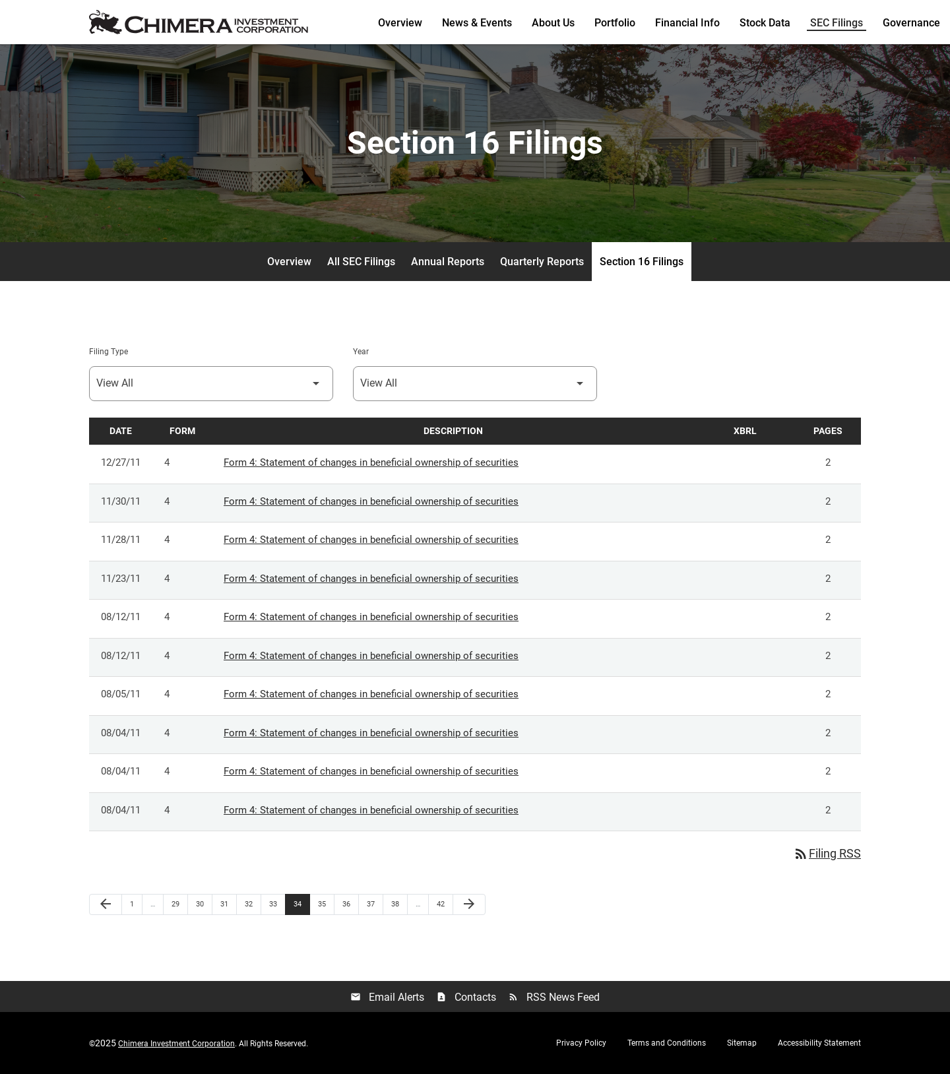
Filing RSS (827, 853)
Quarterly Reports (542, 261)
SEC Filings (836, 22)
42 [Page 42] (444, 903)
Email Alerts (387, 997)
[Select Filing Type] (211, 383)
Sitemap (742, 1043)
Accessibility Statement (819, 1043)
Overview (400, 22)
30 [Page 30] (203, 903)
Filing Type (108, 351)
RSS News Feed (554, 997)
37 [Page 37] (374, 903)
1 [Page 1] (135, 903)
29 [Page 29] (179, 903)
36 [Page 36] (350, 903)
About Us (553, 22)
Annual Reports (447, 261)
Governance (911, 22)
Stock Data (765, 22)
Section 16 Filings (641, 261)
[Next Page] (469, 904)
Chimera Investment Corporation (176, 1043)
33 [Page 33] (277, 903)
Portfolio (614, 22)
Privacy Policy (581, 1043)
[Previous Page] (105, 904)
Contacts (466, 997)
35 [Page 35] (325, 903)
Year (361, 351)
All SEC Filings (361, 261)
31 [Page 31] (228, 903)
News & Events (477, 22)
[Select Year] (475, 383)
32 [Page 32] (252, 903)
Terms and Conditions (666, 1043)
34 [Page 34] (301, 903)
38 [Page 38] (399, 903)
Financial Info (687, 22)
